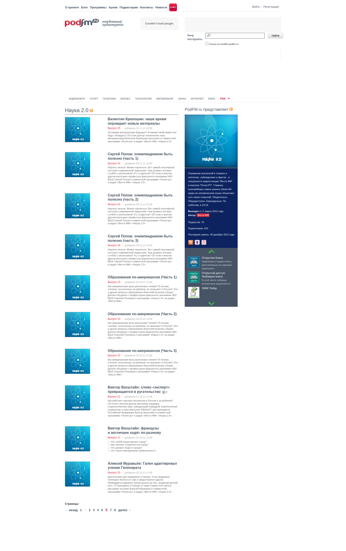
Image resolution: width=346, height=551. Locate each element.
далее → (124, 510)
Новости (161, 7)
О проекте (72, 7)
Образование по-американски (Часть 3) (142, 351)
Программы (98, 7)
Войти (256, 6)
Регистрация (271, 6)
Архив (113, 7)
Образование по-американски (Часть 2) (142, 314)
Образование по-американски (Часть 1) (142, 277)
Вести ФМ (203, 215)
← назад (71, 510)
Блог (84, 7)
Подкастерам (129, 7)
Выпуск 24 (114, 163)
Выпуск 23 (114, 282)
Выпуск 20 (114, 472)
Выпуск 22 (114, 396)
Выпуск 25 (114, 128)
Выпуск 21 (114, 437)
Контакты (146, 7)
